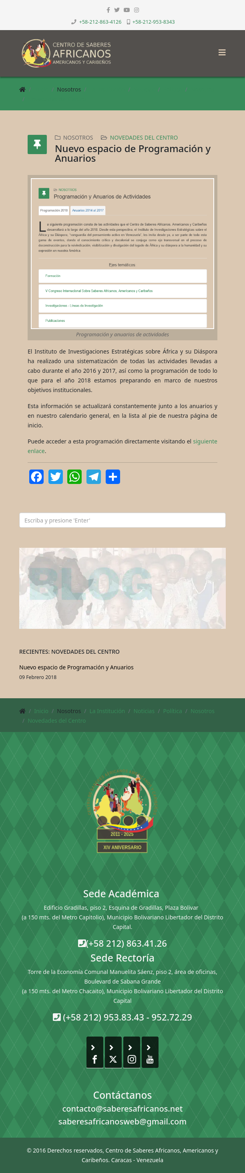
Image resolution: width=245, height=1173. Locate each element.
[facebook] (108, 10)
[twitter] (117, 10)
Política (172, 89)
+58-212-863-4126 (100, 21)
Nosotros (203, 89)
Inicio (41, 89)
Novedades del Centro (57, 99)
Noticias (144, 89)
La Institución (107, 89)
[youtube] (127, 10)
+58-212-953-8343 (154, 21)
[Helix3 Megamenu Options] (220, 50)
